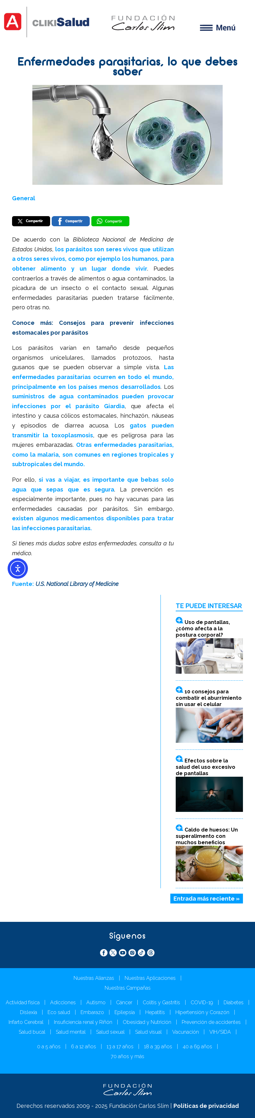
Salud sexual (110, 1032)
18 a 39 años (158, 1047)
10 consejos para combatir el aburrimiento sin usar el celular (209, 698)
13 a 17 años (120, 1047)
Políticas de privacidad (206, 1105)
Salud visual (148, 1032)
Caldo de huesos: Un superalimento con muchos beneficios (207, 836)
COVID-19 (202, 1002)
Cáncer (124, 1002)
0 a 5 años (49, 1047)
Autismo (96, 1002)
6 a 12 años (83, 1047)
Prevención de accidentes (211, 1022)
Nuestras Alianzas (94, 978)
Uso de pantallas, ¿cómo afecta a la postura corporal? (203, 628)
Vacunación (185, 1032)
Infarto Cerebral (26, 1022)
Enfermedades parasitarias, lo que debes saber (128, 67)
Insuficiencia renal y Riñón (83, 1022)
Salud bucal (32, 1032)
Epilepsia (124, 1012)
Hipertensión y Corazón (202, 1012)
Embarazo (92, 1012)
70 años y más (127, 1056)
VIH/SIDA (220, 1032)
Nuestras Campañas (128, 988)
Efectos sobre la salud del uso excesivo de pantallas (205, 767)
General (23, 198)
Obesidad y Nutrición (147, 1022)
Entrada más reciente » (206, 898)
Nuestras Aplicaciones (150, 978)
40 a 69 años (197, 1047)
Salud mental (71, 1032)
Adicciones (63, 1002)
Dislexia (28, 1012)
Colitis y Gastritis (161, 1002)
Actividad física (23, 1002)
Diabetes (234, 1002)
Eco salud (59, 1012)
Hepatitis (155, 1012)
